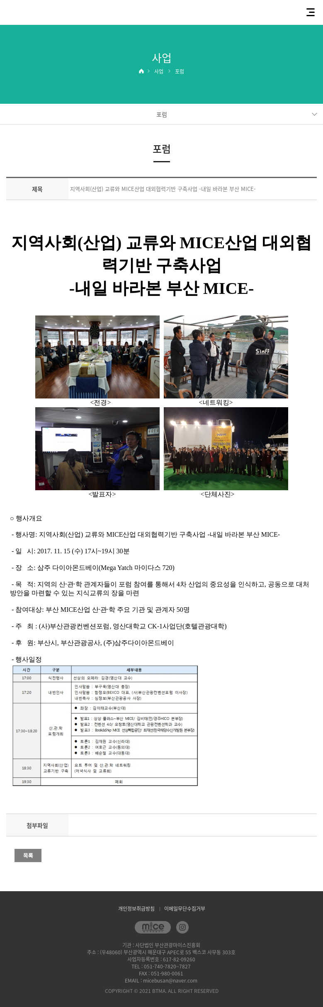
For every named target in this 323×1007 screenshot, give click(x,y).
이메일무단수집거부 (184, 908)
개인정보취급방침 (136, 908)
